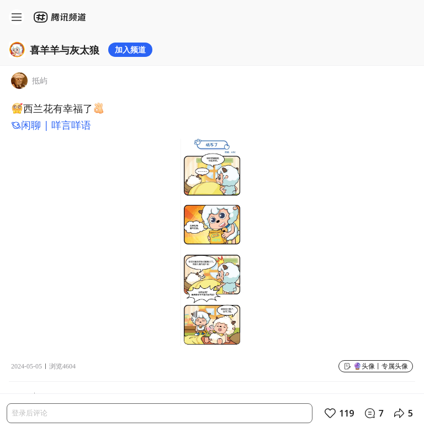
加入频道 (130, 49)
